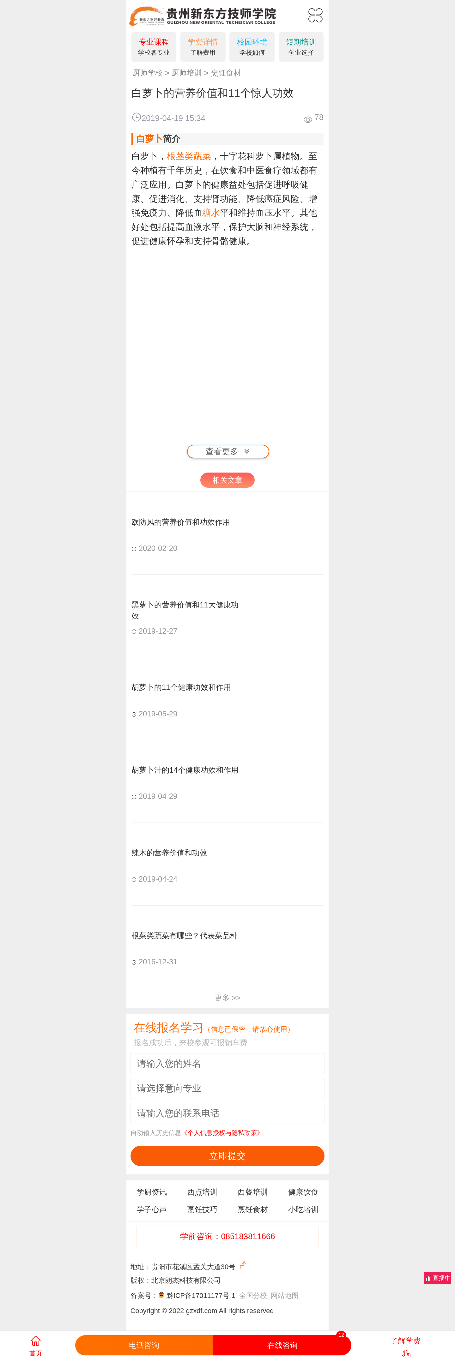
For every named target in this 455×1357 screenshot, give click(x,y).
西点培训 (202, 1192)
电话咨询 (144, 1345)
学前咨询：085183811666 (227, 1236)
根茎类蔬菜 (189, 156)
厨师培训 (187, 73)
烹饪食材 (226, 73)
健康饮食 (303, 1192)
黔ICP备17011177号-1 (201, 1296)
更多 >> (228, 997)
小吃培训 (303, 1209)
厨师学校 (147, 73)
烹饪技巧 (202, 1209)
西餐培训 (253, 1192)
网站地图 (285, 1296)
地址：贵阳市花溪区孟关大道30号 (189, 1265)
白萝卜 (149, 139)
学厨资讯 (151, 1192)
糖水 (211, 213)
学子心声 (151, 1209)
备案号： (148, 1296)
